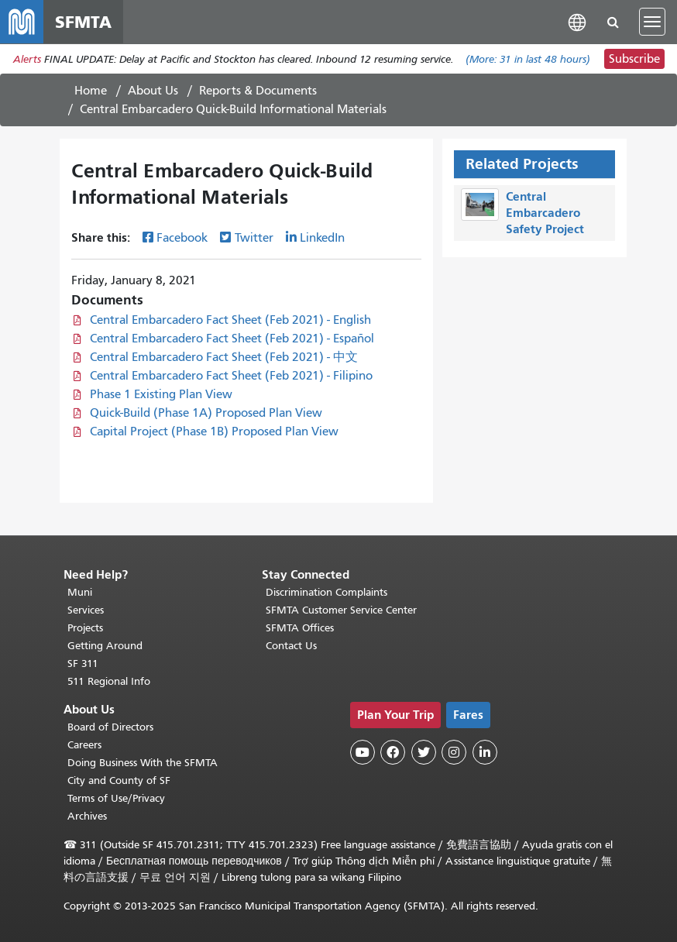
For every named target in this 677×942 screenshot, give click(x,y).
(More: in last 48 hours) (528, 59)
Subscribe (634, 59)
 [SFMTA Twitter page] (424, 752)
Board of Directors (110, 727)
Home (90, 91)
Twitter (254, 238)
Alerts (27, 59)
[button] (577, 21)
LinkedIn (322, 238)
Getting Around (105, 645)
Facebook (182, 238)
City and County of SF (118, 780)
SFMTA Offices (300, 627)
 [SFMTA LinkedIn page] (484, 752)
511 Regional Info (108, 681)
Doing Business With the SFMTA (142, 762)
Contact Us (291, 645)
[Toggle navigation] (652, 22)
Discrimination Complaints (326, 592)
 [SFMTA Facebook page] (393, 752)
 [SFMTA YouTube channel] (362, 752)
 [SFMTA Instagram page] (453, 752)
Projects (85, 627)
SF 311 (82, 663)
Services (85, 610)
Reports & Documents (258, 91)
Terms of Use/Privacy (116, 798)
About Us (153, 91)
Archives (87, 816)
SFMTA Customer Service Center (341, 610)
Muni (79, 592)
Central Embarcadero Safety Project (545, 212)
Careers (84, 744)
